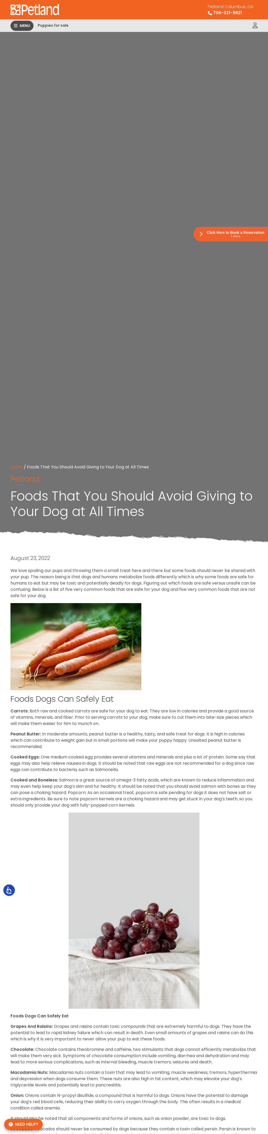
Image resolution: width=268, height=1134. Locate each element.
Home (16, 467)
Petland (24, 479)
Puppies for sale (53, 25)
